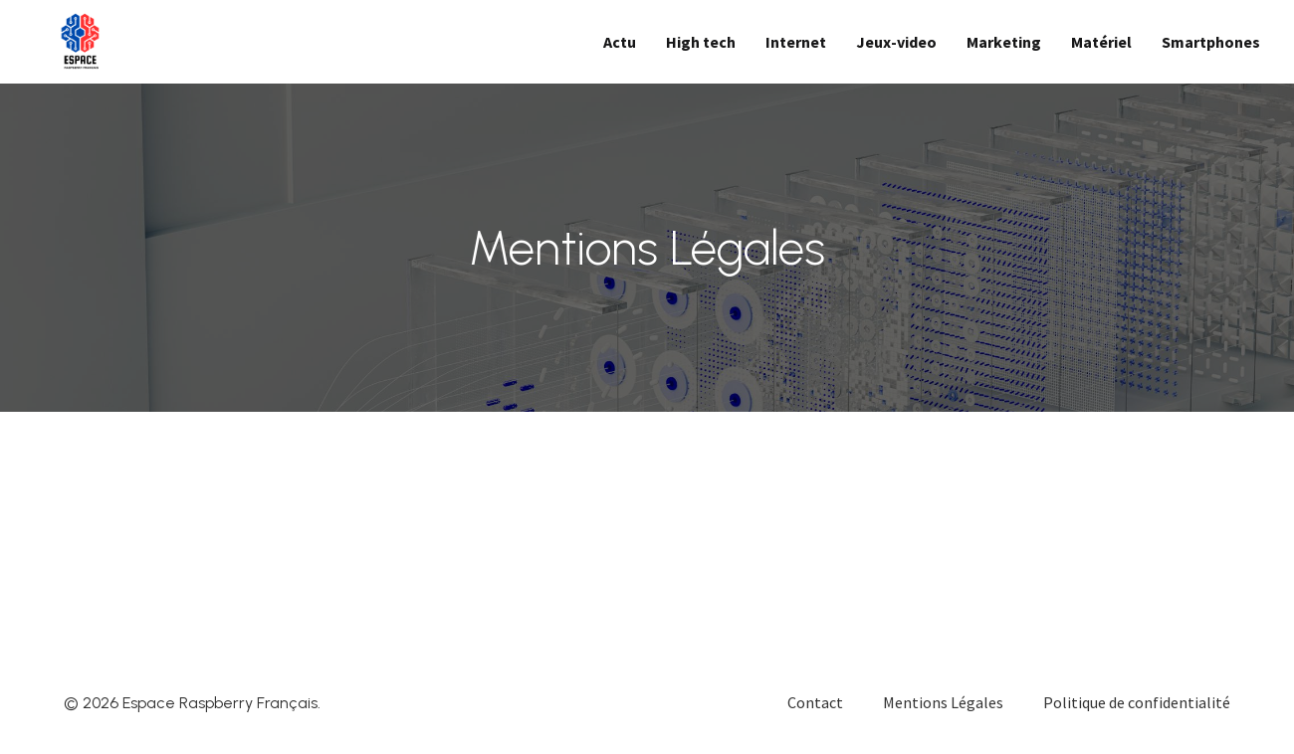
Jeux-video (896, 42)
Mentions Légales (943, 702)
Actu (619, 42)
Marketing (1004, 42)
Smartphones (1211, 42)
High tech (701, 42)
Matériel (1101, 42)
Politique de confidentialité (1136, 702)
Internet (795, 42)
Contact (815, 702)
